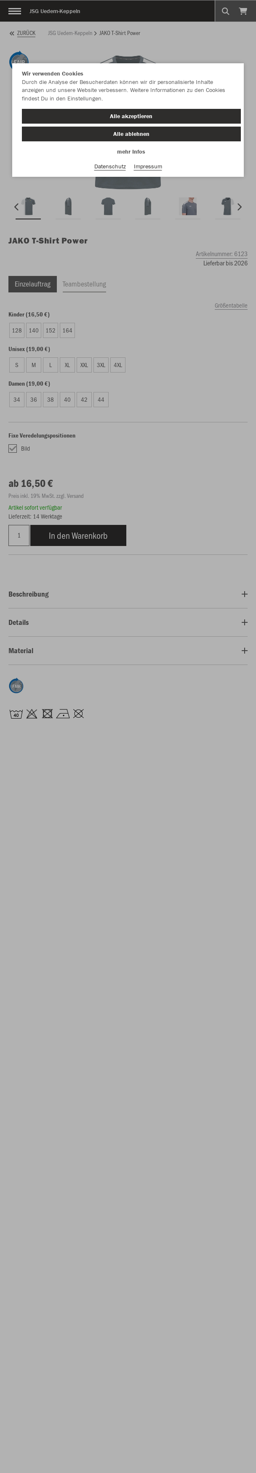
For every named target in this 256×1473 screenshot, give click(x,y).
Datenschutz (110, 166)
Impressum (148, 166)
